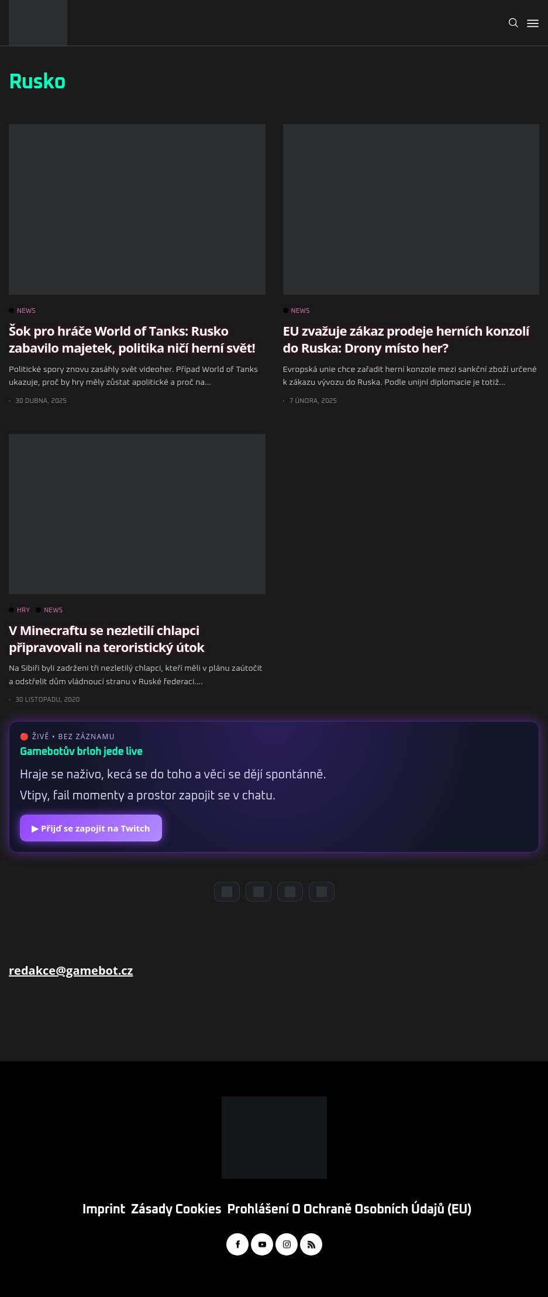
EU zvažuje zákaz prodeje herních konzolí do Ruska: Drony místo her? (406, 339)
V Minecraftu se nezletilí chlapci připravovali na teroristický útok (106, 638)
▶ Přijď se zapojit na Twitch (91, 828)
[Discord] (227, 892)
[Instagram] (290, 892)
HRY (19, 610)
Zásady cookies (176, 1209)
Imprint (103, 1209)
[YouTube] (258, 892)
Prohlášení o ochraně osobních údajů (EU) (349, 1209)
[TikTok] (322, 892)
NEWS (22, 311)
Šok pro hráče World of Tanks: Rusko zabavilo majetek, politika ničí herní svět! (132, 339)
